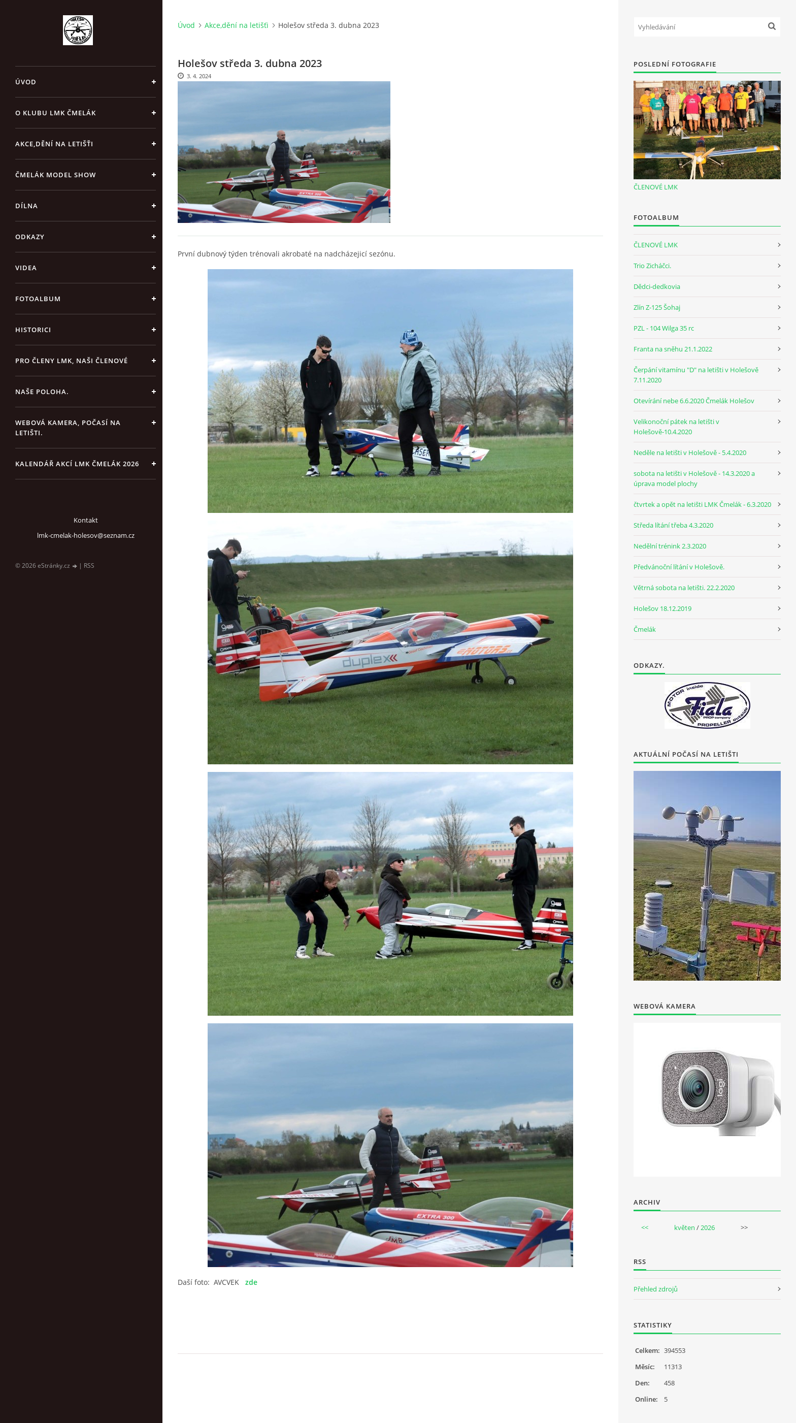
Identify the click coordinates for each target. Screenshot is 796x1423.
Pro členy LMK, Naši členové (71, 360)
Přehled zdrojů (656, 1288)
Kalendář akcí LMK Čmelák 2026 (77, 463)
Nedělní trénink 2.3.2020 (670, 546)
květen (684, 1227)
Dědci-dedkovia (657, 286)
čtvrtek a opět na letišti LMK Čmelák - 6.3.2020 (702, 504)
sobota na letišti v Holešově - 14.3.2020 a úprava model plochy (694, 478)
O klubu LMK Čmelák (55, 112)
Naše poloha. (42, 391)
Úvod (26, 81)
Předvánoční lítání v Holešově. (679, 566)
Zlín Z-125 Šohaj (657, 307)
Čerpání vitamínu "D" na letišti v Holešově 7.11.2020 (696, 374)
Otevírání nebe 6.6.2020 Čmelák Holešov (694, 400)
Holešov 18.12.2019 (662, 608)
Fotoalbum (38, 298)
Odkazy (30, 236)
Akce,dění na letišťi (54, 143)
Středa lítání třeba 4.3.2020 (673, 525)
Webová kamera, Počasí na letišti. (68, 427)
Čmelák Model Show (55, 174)
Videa (26, 267)
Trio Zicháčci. (652, 265)
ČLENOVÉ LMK (656, 186)
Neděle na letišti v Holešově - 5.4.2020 (690, 452)
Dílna (26, 205)
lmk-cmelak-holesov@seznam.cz (86, 535)
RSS (89, 565)
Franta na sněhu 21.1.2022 (673, 348)
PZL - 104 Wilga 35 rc (664, 328)
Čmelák (645, 629)
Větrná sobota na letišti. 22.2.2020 (684, 587)
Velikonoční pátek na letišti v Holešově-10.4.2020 (676, 426)
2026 (708, 1227)
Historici (33, 329)
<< (644, 1227)
